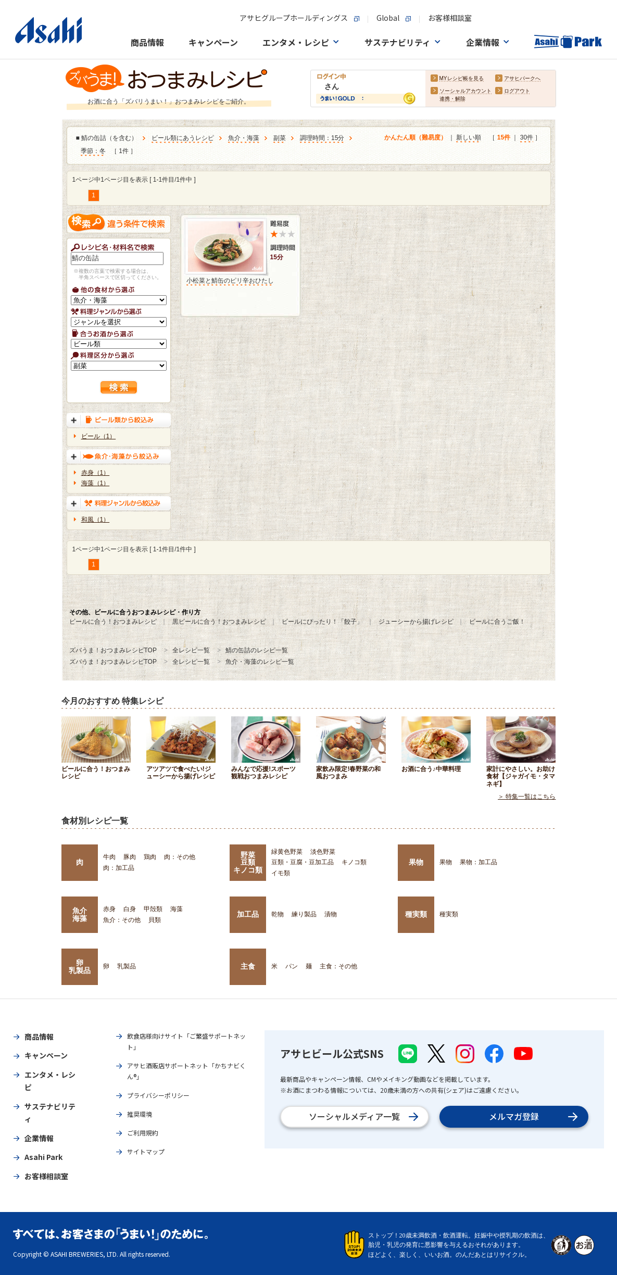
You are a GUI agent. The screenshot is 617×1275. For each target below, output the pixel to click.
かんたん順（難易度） (415, 138)
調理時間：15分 (322, 138)
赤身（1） (95, 472)
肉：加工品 (118, 868)
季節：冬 (93, 151)
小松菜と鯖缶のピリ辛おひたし (230, 280)
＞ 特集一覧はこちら (527, 796)
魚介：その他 (122, 920)
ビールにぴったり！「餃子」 (322, 621)
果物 (416, 862)
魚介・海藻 (243, 138)
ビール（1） (98, 436)
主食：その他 (338, 966)
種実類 (416, 914)
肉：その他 (179, 857)
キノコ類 (354, 862)
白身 (129, 909)
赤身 (109, 909)
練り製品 (304, 914)
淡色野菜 (322, 851)
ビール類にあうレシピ (183, 138)
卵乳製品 (80, 966)
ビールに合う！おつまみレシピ (113, 621)
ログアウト (517, 91)
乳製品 (126, 966)
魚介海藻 (79, 914)
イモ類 (280, 873)
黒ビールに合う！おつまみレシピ (219, 621)
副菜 (279, 138)
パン (291, 966)
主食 (248, 966)
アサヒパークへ (522, 79)
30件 (526, 138)
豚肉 (129, 857)
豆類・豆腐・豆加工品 (302, 862)
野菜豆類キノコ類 (247, 862)
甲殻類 (153, 909)
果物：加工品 (478, 862)
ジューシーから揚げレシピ (416, 621)
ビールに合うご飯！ (497, 621)
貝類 (154, 920)
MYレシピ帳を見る (461, 79)
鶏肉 (150, 857)
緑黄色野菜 (287, 851)
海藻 (176, 909)
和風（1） (95, 519)
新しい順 (468, 138)
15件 (503, 138)
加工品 (248, 914)
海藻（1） (95, 483)
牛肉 (109, 857)
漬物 (330, 914)
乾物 (277, 914)
